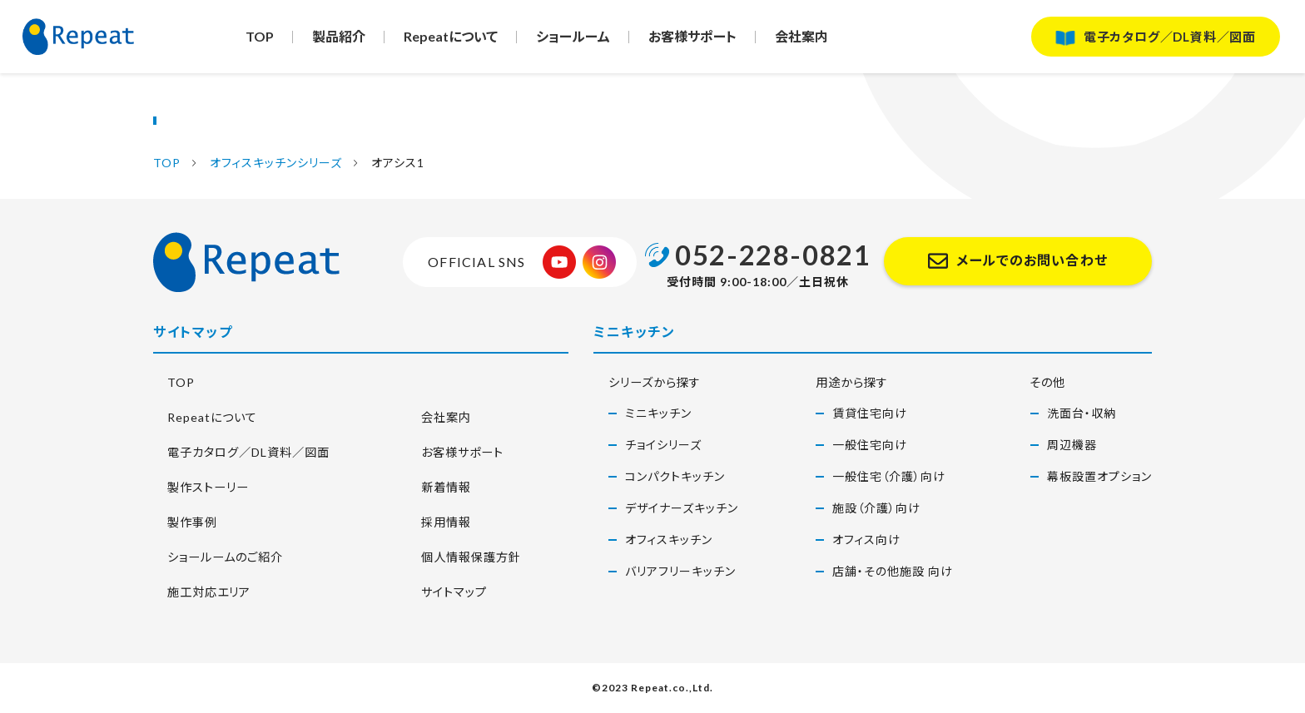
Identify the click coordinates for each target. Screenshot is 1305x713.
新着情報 (435, 486)
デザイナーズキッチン (681, 508)
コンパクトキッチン (675, 476)
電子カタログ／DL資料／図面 (1164, 40)
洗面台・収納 (1081, 413)
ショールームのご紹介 (219, 556)
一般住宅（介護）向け (888, 476)
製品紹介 (339, 40)
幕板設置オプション (1099, 476)
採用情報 (435, 521)
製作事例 (181, 521)
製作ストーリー (199, 486)
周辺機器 (1072, 445)
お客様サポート (696, 40)
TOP (260, 40)
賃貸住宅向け (869, 413)
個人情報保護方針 (463, 556)
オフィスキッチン (668, 539)
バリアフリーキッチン (680, 571)
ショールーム (575, 40)
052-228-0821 (773, 254)
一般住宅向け (869, 445)
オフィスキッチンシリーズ (271, 163)
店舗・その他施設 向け (892, 571)
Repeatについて (452, 40)
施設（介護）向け (876, 508)
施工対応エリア (200, 591)
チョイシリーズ (663, 445)
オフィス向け (866, 539)
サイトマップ (444, 591)
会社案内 (805, 40)
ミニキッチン (658, 413)
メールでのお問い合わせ (1032, 260)
